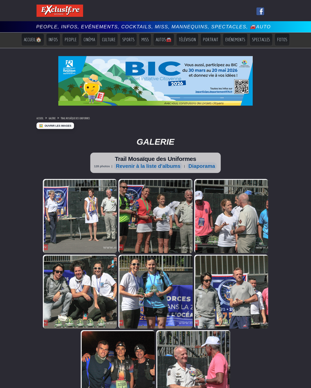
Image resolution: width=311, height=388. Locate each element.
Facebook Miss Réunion (45, 331)
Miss (145, 39)
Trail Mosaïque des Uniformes (94, 118)
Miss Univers (43, 318)
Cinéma (89, 39)
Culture (108, 39)
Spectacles (261, 39)
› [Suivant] (6, 385)
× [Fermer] (2, 381)
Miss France (43, 322)
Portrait (210, 39)
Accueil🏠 (33, 39)
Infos (53, 39)
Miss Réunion (44, 326)
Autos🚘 (164, 39)
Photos (244, 334)
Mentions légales (155, 370)
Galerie (59, 118)
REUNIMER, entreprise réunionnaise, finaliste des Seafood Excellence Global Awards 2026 (105, 312)
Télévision (187, 39)
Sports (128, 39)
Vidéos (244, 330)
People (71, 39)
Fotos (282, 39)
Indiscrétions (247, 319)
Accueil (42, 118)
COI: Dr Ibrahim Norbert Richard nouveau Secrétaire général (106, 326)
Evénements (235, 39)
